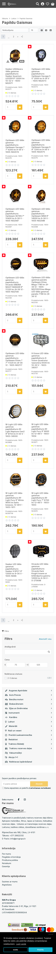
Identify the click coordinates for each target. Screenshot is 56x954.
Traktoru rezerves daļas (28, 748)
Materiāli (28, 726)
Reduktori (28, 739)
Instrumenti (28, 713)
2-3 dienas (12, 678)
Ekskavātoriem (28, 704)
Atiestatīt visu (45, 639)
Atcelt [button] (50, 934)
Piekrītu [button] (40, 950)
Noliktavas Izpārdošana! (18, 761)
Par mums (6, 854)
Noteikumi (6, 863)
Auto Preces (28, 695)
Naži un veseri (28, 730)
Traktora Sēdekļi (28, 744)
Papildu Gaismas (26, 18)
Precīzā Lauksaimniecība (28, 735)
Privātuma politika (10, 860)
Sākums (5, 18)
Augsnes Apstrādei (28, 690)
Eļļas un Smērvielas (28, 708)
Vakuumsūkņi (13, 753)
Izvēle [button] (15, 950)
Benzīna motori (28, 699)
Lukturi (28, 721)
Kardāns (28, 717)
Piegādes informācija (11, 857)
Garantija (6, 866)
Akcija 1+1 (11, 757)
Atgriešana (6, 884)
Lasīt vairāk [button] (21, 944)
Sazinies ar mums (9, 881)
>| (22, 36)
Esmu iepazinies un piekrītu (27, 788)
